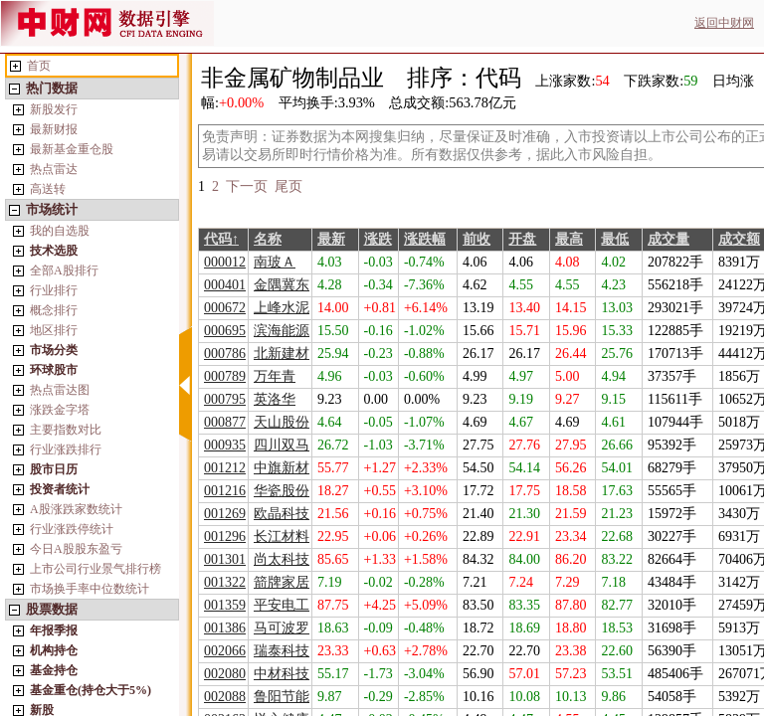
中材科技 (281, 673)
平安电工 (281, 605)
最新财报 (54, 129)
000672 (225, 307)
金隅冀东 (281, 284)
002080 (225, 673)
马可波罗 (281, 628)
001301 (225, 559)
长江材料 (281, 536)
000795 (225, 399)
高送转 (48, 189)
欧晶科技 (281, 513)
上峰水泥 (281, 307)
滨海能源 (281, 330)
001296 (225, 536)
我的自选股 (60, 231)
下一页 (247, 186)
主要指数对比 (65, 430)
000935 (225, 445)
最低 (615, 239)
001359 (225, 605)
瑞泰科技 (281, 650)
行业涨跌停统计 (71, 529)
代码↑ (221, 239)
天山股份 (281, 422)
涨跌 (378, 239)
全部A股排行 (64, 270)
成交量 (668, 239)
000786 (225, 353)
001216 (225, 490)
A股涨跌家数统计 (76, 509)
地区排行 (54, 330)
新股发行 (54, 109)
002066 (225, 650)
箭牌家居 (281, 582)
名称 (268, 239)
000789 (225, 376)
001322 (225, 582)
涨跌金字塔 (60, 410)
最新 (331, 239)
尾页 (288, 186)
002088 (225, 696)
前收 (476, 239)
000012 (225, 262)
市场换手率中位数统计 (89, 589)
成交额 (739, 239)
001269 (225, 513)
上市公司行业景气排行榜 (95, 569)
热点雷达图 (60, 390)
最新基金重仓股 (71, 149)
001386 (225, 628)
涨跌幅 (425, 239)
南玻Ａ (274, 262)
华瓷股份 (281, 490)
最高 (569, 239)
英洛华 (274, 399)
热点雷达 (54, 169)
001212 (225, 467)
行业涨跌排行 (65, 449)
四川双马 (281, 445)
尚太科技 (281, 559)
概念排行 (54, 310)
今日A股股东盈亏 (76, 549)
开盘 (522, 239)
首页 (39, 66)
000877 (225, 422)
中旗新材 (281, 467)
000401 (225, 284)
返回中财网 (724, 23)
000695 (225, 330)
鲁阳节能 (281, 696)
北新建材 (281, 353)
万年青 (274, 376)
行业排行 (54, 290)
